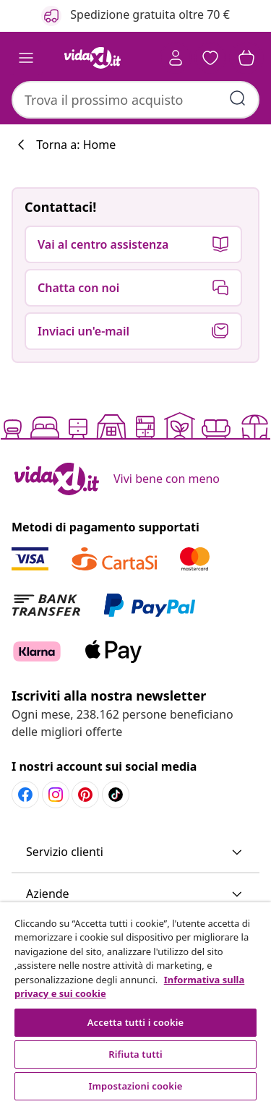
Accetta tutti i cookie (135, 1022)
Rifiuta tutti (135, 1054)
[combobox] (135, 100)
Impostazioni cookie (135, 1085)
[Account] (176, 58)
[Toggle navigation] (26, 57)
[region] (135, 1003)
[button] (210, 58)
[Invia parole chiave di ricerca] (237, 98)
